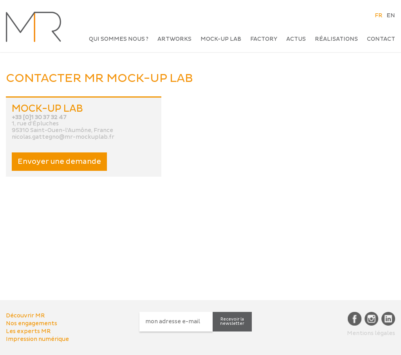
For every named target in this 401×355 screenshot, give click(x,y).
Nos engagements (31, 323)
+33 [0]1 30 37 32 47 (39, 117)
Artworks (174, 39)
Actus (296, 39)
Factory (263, 39)
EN (391, 15)
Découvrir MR (25, 315)
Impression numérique (37, 339)
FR (379, 15)
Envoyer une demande (59, 161)
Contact (381, 39)
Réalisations (336, 39)
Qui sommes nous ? (118, 39)
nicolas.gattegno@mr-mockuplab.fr (63, 137)
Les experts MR (28, 331)
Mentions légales (371, 333)
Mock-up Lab (220, 39)
